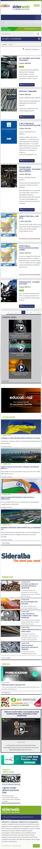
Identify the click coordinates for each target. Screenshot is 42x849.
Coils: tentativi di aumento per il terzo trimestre (29, 616)
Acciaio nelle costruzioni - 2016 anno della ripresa (30, 169)
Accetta (36, 846)
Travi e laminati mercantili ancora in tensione (29, 647)
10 (8, 312)
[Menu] (38, 17)
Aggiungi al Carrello (26, 84)
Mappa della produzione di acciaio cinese (29, 248)
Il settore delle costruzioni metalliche (29, 124)
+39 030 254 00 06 (8, 818)
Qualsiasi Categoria (31, 49)
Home (4, 44)
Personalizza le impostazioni (11, 846)
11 (12, 312)
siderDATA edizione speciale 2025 (13, 685)
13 (19, 312)
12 (16, 312)
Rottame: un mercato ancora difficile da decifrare (29, 586)
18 (38, 312)
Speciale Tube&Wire (27, 91)
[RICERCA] (38, 34)
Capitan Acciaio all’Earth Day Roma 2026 (10, 783)
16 (31, 312)
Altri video (5, 381)
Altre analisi (6, 658)
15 (27, 312)
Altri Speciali (6, 692)
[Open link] (5, 5)
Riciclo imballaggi (8, 771)
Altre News (6, 543)
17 (34, 312)
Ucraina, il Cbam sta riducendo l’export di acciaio (20, 438)
